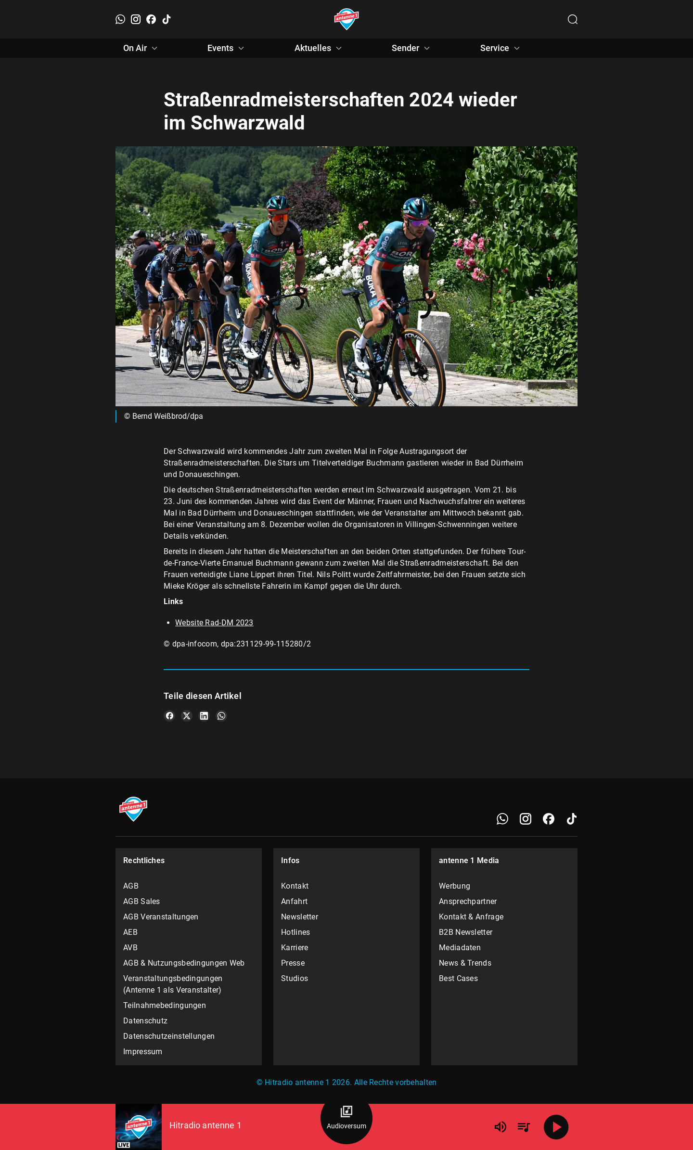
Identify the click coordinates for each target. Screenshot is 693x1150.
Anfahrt (294, 901)
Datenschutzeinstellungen (169, 1036)
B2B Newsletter (465, 932)
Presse (293, 963)
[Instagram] (136, 19)
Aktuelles (320, 48)
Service (501, 48)
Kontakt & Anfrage (471, 916)
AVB (130, 947)
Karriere (294, 947)
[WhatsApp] (120, 19)
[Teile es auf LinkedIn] (204, 716)
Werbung (454, 886)
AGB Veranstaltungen (161, 916)
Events (227, 48)
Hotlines (295, 932)
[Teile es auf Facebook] (169, 716)
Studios (294, 978)
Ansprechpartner (468, 901)
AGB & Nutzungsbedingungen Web (184, 963)
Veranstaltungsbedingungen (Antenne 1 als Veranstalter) (173, 984)
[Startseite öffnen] (346, 19)
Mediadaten (460, 947)
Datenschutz (145, 1020)
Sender (412, 48)
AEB (130, 932)
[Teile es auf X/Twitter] (186, 716)
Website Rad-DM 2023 (214, 622)
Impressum (143, 1051)
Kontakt (294, 886)
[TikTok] (166, 19)
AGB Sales (141, 901)
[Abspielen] (556, 1126)
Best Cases (458, 978)
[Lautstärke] (500, 1127)
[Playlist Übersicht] (523, 1127)
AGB (131, 886)
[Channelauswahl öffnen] (573, 19)
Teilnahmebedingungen (164, 1005)
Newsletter (299, 916)
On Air (141, 48)
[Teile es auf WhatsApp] (221, 716)
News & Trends (465, 963)
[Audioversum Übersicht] (346, 1118)
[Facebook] (151, 19)
